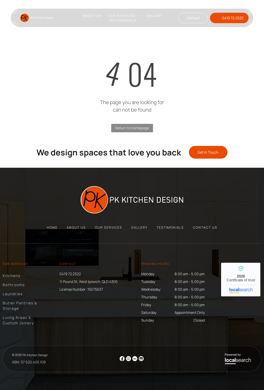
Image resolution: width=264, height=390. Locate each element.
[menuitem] (92, 15)
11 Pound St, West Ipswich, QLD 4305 (134, 4)
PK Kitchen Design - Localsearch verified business (240, 279)
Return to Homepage (132, 127)
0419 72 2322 (70, 273)
